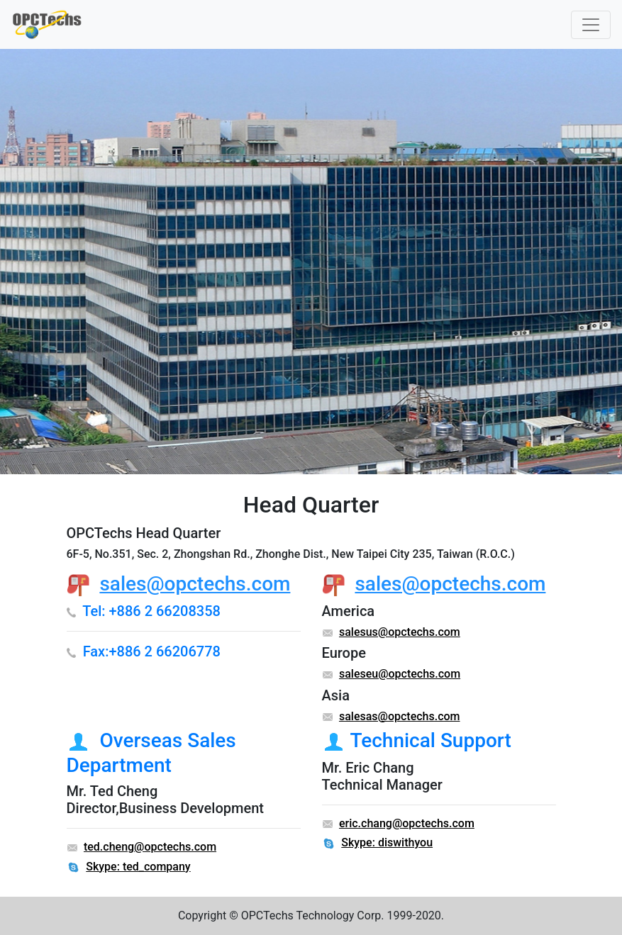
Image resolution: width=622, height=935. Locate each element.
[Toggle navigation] (591, 25)
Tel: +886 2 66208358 (151, 611)
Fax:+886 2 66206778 (152, 651)
